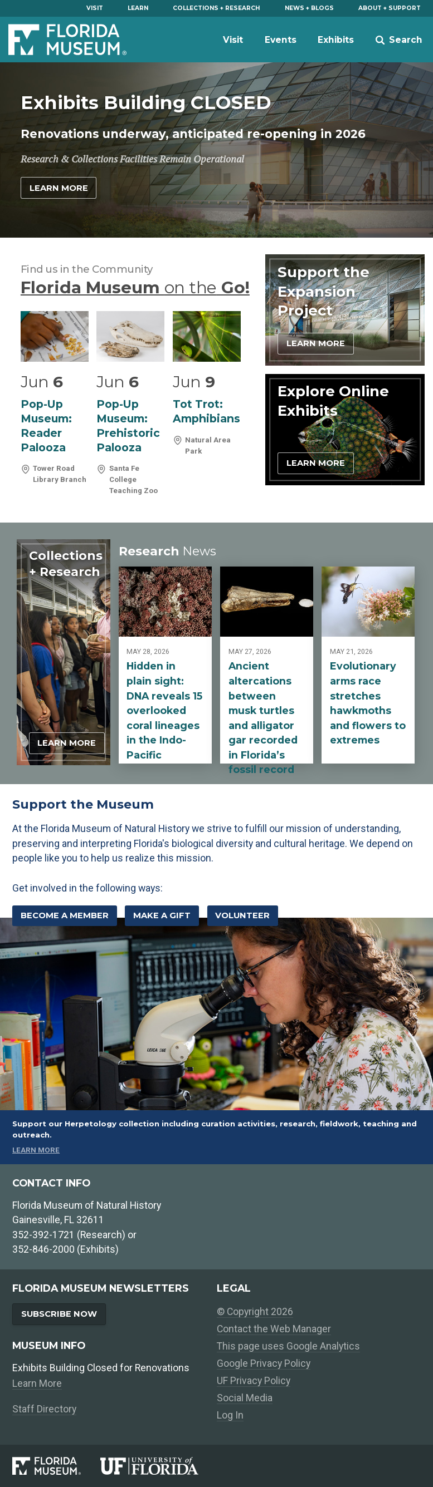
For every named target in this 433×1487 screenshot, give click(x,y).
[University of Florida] (158, 1466)
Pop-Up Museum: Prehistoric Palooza (128, 425)
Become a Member (65, 915)
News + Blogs (309, 8)
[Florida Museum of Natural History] (56, 1466)
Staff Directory (44, 1409)
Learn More (59, 188)
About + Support (389, 8)
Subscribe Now (59, 1314)
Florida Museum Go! (135, 287)
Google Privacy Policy (263, 1363)
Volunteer (242, 915)
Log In (230, 1415)
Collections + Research (216, 8)
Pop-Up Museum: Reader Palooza (46, 425)
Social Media (245, 1398)
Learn (138, 8)
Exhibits (336, 40)
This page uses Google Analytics (288, 1346)
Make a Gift (162, 915)
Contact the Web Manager (274, 1329)
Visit (94, 8)
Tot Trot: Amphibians (206, 411)
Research (167, 551)
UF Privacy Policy (253, 1380)
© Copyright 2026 (255, 1311)
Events (280, 40)
